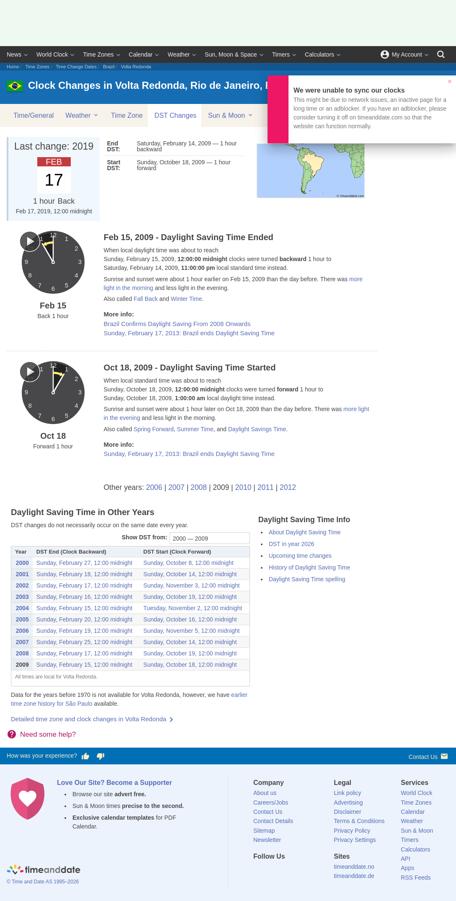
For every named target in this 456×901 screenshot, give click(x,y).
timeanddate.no (354, 866)
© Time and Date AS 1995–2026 (43, 882)
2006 (154, 487)
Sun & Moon (231, 115)
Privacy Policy (352, 830)
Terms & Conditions (359, 821)
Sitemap (264, 830)
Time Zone (127, 115)
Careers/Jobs (270, 802)
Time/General (33, 115)
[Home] (43, 870)
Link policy (347, 793)
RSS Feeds (416, 877)
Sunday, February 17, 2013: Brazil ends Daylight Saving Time (189, 333)
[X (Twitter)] (274, 871)
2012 (288, 487)
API (405, 858)
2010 (243, 487)
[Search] (441, 54)
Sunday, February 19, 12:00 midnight (84, 630)
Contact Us (429, 756)
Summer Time (195, 429)
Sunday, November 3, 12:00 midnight (191, 585)
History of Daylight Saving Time (309, 567)
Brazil (109, 66)
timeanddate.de (354, 876)
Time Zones (98, 54)
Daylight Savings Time (257, 429)
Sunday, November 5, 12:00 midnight (191, 630)
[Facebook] (259, 871)
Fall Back (146, 298)
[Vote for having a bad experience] (100, 756)
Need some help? (48, 734)
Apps (407, 868)
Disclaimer (347, 811)
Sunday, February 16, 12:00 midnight (84, 596)
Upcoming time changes (300, 555)
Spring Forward (154, 429)
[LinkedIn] (288, 871)
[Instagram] (302, 871)
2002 (22, 585)
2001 (22, 574)
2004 (22, 608)
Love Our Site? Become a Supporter (114, 782)
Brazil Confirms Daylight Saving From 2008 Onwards (177, 323)
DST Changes (175, 115)
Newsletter (267, 839)
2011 (266, 487)
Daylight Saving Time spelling (307, 579)
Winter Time (186, 298)
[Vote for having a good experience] (85, 756)
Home (13, 66)
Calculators (319, 54)
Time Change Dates (76, 66)
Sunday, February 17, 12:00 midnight (84, 585)
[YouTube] (316, 871)
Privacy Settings (355, 839)
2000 (22, 562)
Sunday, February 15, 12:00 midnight (84, 608)
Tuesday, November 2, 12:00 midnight (192, 608)
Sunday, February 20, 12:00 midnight (84, 619)
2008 (199, 487)
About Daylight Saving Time (305, 532)
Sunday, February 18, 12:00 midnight (84, 574)
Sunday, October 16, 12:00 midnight (190, 619)
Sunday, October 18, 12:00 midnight (190, 664)
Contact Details (273, 821)
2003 (22, 596)
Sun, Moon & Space (231, 54)
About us (264, 793)
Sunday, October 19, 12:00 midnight (190, 596)
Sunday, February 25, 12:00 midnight (84, 642)
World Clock (52, 54)
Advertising (348, 802)
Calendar (141, 54)
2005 (22, 619)
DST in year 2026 (291, 544)
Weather (178, 54)
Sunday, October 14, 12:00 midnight (190, 574)
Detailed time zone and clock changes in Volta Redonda (88, 718)
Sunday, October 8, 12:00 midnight (188, 562)
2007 (176, 487)
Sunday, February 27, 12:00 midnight (84, 562)
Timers (281, 54)
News (14, 54)
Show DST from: (144, 537)
